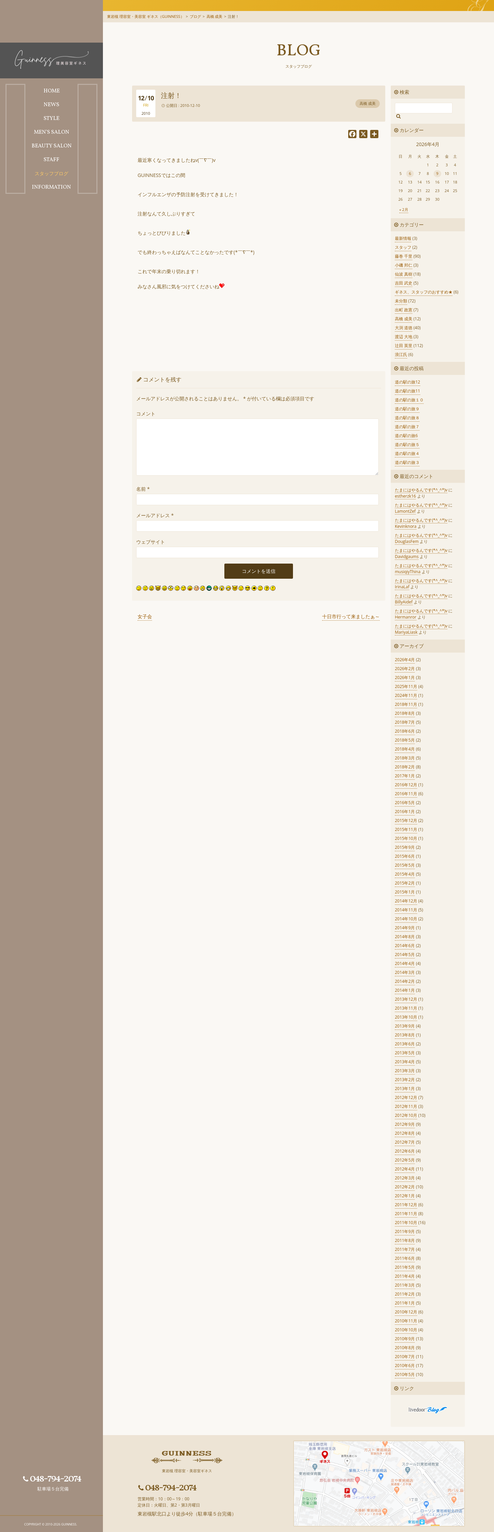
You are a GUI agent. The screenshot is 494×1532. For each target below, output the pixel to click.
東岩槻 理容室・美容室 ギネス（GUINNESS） (145, 16)
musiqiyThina (408, 572)
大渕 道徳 (403, 328)
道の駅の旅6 (406, 435)
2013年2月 (405, 1080)
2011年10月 (406, 1222)
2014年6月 (405, 945)
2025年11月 (406, 686)
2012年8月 (405, 1133)
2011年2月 (405, 1294)
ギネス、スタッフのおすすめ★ (423, 292)
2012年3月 (405, 1178)
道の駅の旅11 (407, 391)
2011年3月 (405, 1285)
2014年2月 (405, 981)
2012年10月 (406, 1115)
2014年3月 (405, 972)
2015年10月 (406, 838)
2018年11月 (406, 704)
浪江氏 (401, 354)
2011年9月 (405, 1231)
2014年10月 (406, 919)
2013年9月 (405, 1026)
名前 (143, 489)
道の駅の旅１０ (409, 400)
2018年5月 (405, 740)
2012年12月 (406, 1097)
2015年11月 (406, 829)
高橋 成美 (215, 16)
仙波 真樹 (403, 274)
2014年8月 (405, 937)
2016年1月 (405, 811)
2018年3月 (405, 758)
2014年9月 (405, 928)
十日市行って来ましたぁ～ (351, 616)
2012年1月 (405, 1196)
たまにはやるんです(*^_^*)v (421, 490)
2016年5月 (405, 803)
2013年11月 (406, 1008)
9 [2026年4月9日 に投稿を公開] (437, 173)
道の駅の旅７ (407, 427)
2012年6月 (405, 1151)
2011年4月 (405, 1276)
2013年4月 (405, 1062)
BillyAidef (404, 602)
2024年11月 (406, 695)
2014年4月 (405, 963)
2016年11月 (406, 794)
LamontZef (405, 511)
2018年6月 (405, 731)
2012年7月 (405, 1142)
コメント (145, 413)
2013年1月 (405, 1088)
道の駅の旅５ (407, 444)
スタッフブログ (298, 66)
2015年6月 (405, 856)
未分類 (401, 301)
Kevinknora (405, 526)
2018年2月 (405, 767)
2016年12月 (406, 785)
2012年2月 (405, 1187)
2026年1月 (405, 677)
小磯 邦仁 (403, 265)
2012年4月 (405, 1169)
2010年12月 (406, 1312)
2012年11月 (406, 1106)
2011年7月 (405, 1249)
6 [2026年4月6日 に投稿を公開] (410, 173)
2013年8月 (405, 1035)
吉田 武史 (403, 283)
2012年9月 (405, 1124)
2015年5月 (405, 865)
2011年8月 (405, 1240)
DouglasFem (407, 541)
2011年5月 (405, 1267)
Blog (299, 51)
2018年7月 (405, 722)
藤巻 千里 (403, 256)
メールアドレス (155, 515)
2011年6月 (405, 1258)
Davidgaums (407, 556)
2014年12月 (406, 901)
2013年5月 (405, 1053)
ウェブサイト (150, 542)
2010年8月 (405, 1348)
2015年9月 (405, 847)
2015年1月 (405, 892)
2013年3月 (405, 1071)
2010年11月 (406, 1321)
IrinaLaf (402, 587)
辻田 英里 (403, 345)
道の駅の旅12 (407, 382)
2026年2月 (405, 668)
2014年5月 (405, 954)
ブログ (195, 16)
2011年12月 (406, 1205)
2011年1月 (405, 1303)
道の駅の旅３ (407, 462)
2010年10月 (406, 1330)
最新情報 (403, 238)
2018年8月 (405, 713)
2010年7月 (405, 1356)
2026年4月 (405, 660)
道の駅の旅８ (407, 418)
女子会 (145, 616)
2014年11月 (406, 910)
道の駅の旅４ (407, 453)
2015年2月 (405, 883)
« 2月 (403, 209)
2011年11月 (406, 1214)
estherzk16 (405, 496)
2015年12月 (406, 820)
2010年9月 (405, 1339)
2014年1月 (405, 990)
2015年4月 (405, 874)
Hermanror (405, 617)
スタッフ (403, 247)
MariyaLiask (406, 632)
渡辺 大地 (403, 337)
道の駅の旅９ (407, 409)
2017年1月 (405, 776)
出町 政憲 (403, 310)
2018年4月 (405, 749)
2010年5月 (405, 1374)
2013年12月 (406, 999)
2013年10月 (406, 1017)
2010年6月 (405, 1365)
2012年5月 (405, 1160)
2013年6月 (405, 1044)
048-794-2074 (52, 1478)
